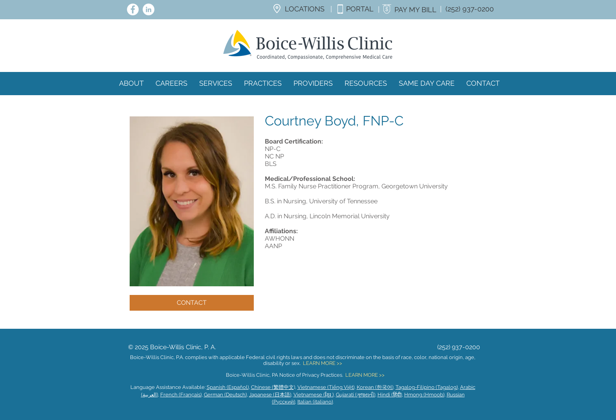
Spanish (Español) (228, 387)
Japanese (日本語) (270, 395)
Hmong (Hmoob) (424, 395)
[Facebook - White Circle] (133, 9)
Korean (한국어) (375, 387)
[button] (313, 83)
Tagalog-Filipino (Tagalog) (427, 387)
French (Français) (181, 395)
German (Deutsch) (225, 395)
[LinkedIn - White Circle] (148, 9)
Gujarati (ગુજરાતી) (355, 395)
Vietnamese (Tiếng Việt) (325, 387)
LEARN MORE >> (322, 363)
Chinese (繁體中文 (272, 387)
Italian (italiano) (315, 402)
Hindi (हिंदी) (390, 395)
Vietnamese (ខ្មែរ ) (313, 395)
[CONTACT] (192, 303)
